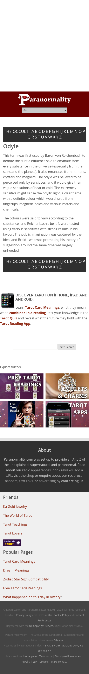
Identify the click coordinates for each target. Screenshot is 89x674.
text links (26, 481)
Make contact (59, 661)
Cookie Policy (61, 615)
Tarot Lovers (12, 533)
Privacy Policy (24, 615)
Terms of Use (45, 615)
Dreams (44, 661)
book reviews (63, 470)
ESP (35, 661)
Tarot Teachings (15, 524)
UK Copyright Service (41, 626)
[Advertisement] (44, 45)
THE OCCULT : (17, 131)
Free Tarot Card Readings (22, 588)
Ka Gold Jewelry (15, 506)
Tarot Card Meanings (19, 561)
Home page (30, 656)
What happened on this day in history (32, 597)
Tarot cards (45, 656)
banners (11, 481)
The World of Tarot (17, 515)
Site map (59, 640)
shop (30, 475)
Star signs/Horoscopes (68, 656)
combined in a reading (27, 313)
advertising (47, 481)
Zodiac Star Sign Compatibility (26, 579)
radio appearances (36, 470)
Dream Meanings (16, 570)
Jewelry (26, 661)
